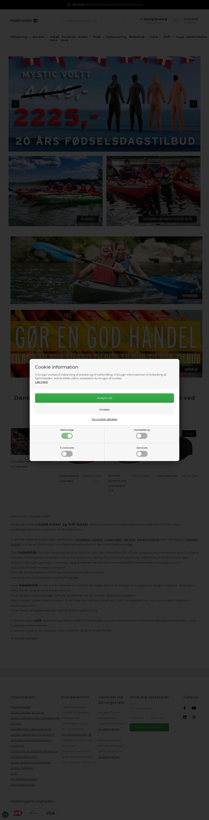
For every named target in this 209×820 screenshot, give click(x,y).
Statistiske (142, 452)
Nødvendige (67, 434)
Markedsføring (142, 434)
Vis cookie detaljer (105, 419)
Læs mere (41, 382)
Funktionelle (67, 452)
